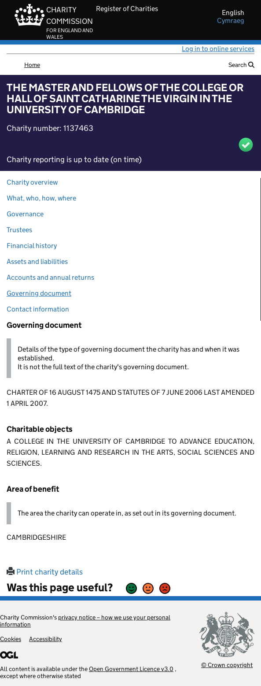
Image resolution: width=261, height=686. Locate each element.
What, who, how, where (41, 198)
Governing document (39, 293)
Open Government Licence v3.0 (131, 669)
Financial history (32, 245)
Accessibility (45, 639)
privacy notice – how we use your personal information (85, 620)
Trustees (19, 230)
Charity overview (32, 182)
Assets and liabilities (37, 261)
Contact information (38, 309)
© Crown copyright (227, 664)
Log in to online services (218, 48)
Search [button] (241, 65)
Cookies (10, 639)
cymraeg (230, 21)
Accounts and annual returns (50, 277)
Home (32, 65)
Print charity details (45, 572)
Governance (25, 214)
